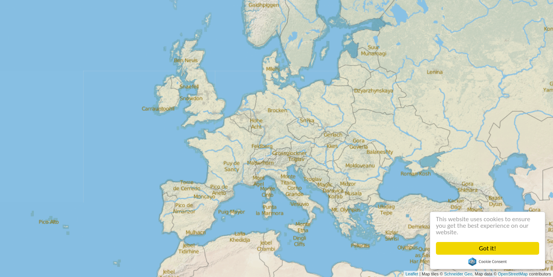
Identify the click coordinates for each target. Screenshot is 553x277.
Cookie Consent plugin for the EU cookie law (487, 261)
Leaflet (412, 274)
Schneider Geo (458, 274)
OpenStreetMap (513, 274)
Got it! (487, 248)
